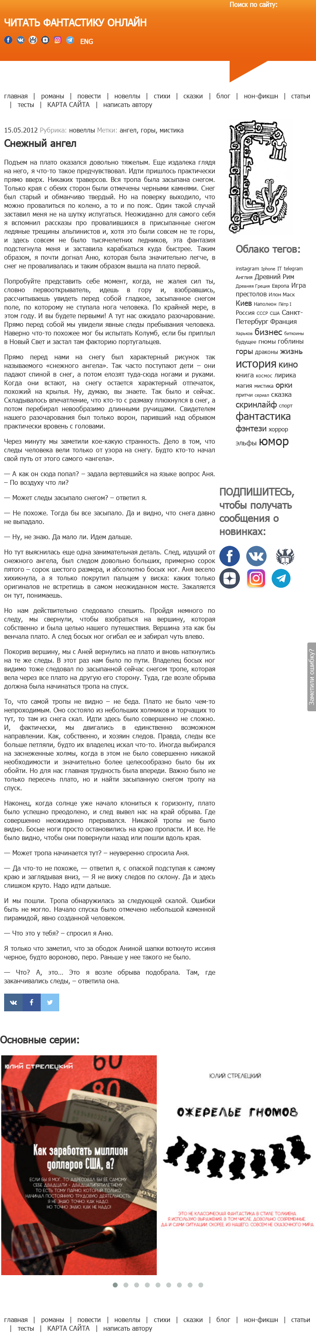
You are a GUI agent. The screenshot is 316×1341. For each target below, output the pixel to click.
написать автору (127, 104)
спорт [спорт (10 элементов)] (286, 405)
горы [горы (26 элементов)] (244, 350)
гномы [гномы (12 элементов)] (267, 341)
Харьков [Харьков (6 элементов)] (244, 333)
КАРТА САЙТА (68, 104)
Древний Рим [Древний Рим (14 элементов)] (274, 276)
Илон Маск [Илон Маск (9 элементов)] (282, 294)
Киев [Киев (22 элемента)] (244, 302)
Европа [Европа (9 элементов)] (280, 285)
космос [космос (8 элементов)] (264, 375)
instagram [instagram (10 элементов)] (247, 268)
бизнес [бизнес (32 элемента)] (268, 331)
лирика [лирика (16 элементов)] (285, 374)
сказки (193, 95)
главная (16, 95)
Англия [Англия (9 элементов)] (244, 277)
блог (223, 95)
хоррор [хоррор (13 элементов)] (278, 429)
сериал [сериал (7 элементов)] (262, 395)
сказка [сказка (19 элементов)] (281, 393)
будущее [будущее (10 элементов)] (246, 341)
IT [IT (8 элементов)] (279, 268)
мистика (172, 130)
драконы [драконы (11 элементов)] (266, 352)
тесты (26, 104)
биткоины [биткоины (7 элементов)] (294, 333)
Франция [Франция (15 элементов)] (283, 321)
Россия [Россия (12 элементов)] (245, 312)
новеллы (127, 95)
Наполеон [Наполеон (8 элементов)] (265, 303)
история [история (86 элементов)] (256, 363)
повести (89, 95)
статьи (300, 95)
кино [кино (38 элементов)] (288, 363)
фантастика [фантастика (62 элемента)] (263, 415)
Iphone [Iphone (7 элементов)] (268, 268)
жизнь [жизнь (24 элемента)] (291, 350)
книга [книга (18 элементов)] (245, 374)
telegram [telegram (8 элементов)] (293, 268)
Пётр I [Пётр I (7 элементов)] (285, 304)
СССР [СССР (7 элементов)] (262, 313)
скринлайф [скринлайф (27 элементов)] (256, 403)
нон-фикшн (261, 95)
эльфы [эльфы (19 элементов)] (246, 442)
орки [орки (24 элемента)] (284, 384)
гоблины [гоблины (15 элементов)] (291, 341)
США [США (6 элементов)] (275, 313)
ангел (128, 130)
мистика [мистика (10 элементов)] (264, 385)
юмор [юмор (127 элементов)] (274, 440)
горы (148, 130)
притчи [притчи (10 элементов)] (244, 394)
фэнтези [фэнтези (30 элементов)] (251, 427)
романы (52, 95)
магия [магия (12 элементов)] (244, 385)
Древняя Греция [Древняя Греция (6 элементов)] (253, 286)
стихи (162, 95)
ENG (85, 41)
